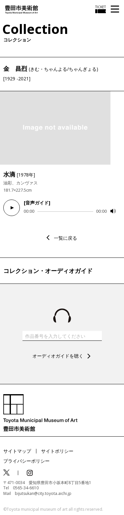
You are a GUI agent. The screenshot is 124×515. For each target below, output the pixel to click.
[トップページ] (21, 9)
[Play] (11, 208)
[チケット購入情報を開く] (100, 9)
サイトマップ (17, 451)
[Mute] (113, 211)
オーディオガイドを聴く (57, 356)
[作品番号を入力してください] (62, 336)
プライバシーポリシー (26, 461)
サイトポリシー (57, 451)
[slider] (65, 211)
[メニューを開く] (115, 9)
